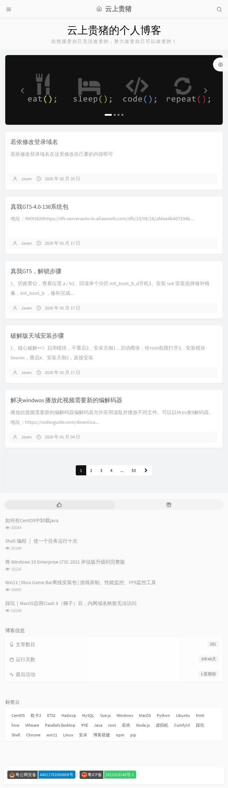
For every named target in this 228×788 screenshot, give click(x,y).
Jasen (26, 179)
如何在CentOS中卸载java (31, 520)
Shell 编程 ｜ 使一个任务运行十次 (41, 541)
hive (15, 725)
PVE (84, 725)
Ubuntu (183, 715)
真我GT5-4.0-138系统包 (39, 207)
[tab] (59, 505)
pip (133, 734)
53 (134, 470)
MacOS (145, 715)
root (112, 725)
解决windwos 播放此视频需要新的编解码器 (66, 400)
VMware (32, 725)
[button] (21, 90)
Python (163, 715)
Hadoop (68, 715)
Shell (16, 734)
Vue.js (105, 715)
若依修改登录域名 (34, 142)
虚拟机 (162, 725)
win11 (51, 734)
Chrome (33, 734)
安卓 (83, 734)
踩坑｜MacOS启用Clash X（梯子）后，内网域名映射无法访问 (71, 603)
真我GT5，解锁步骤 (35, 271)
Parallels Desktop (60, 725)
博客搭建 (101, 734)
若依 (126, 725)
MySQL (88, 715)
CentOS (18, 715)
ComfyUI (182, 725)
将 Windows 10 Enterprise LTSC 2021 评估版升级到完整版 (65, 562)
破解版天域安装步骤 (37, 335)
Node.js (143, 725)
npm (120, 734)
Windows (125, 715)
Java (98, 725)
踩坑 (200, 725)
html (200, 715)
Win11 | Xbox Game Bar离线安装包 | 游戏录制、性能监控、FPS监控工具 (80, 582)
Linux (68, 734)
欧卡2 (36, 715)
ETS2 (51, 715)
